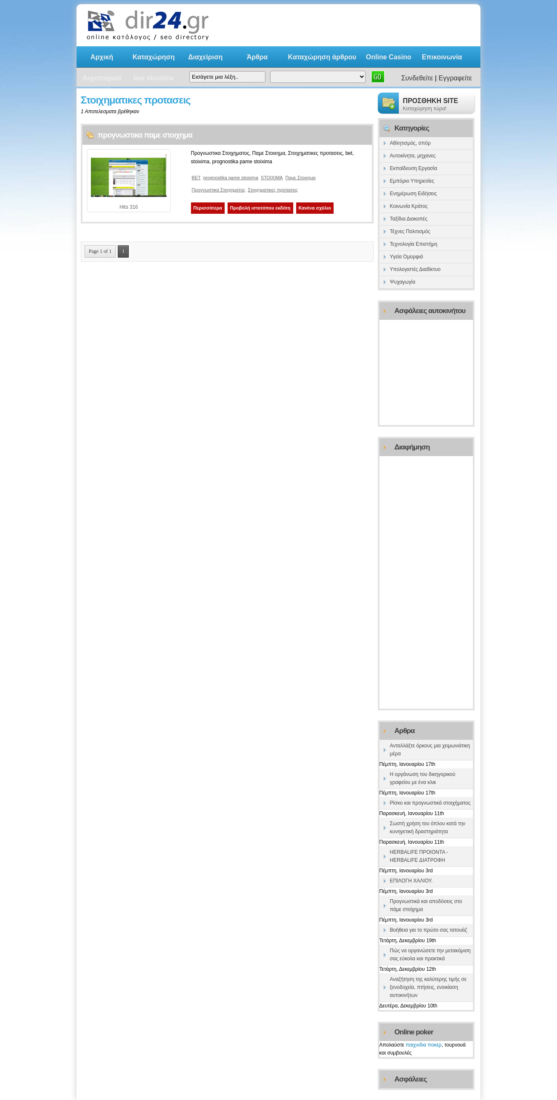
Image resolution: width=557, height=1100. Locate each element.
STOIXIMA (272, 177)
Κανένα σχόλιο (315, 207)
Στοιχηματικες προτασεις (273, 189)
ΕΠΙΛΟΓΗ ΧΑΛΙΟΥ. (411, 881)
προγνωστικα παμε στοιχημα (145, 135)
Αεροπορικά (102, 78)
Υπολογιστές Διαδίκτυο (415, 269)
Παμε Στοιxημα (300, 177)
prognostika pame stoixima (230, 177)
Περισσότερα (208, 207)
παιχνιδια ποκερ (423, 1045)
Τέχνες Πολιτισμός (410, 231)
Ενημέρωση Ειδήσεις (413, 194)
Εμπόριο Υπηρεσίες (412, 181)
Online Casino (388, 57)
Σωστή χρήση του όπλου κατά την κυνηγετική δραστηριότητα (428, 827)
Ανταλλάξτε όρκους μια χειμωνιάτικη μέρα (430, 750)
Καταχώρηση (154, 57)
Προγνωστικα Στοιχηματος (219, 189)
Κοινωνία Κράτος (409, 206)
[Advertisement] (368, 25)
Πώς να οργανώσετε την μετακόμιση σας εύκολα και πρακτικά (430, 955)
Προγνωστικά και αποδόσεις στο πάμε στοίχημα (426, 905)
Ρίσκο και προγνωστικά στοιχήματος (430, 803)
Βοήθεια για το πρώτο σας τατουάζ (428, 930)
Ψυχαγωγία (402, 282)
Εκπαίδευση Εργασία (414, 168)
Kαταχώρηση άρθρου (322, 57)
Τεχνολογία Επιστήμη (414, 244)
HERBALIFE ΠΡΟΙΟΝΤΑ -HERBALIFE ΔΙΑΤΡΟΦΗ (419, 856)
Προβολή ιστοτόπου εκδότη (260, 207)
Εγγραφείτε (455, 78)
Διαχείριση (205, 57)
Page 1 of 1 (100, 251)
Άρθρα (257, 57)
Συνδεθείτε (417, 78)
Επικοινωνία (442, 57)
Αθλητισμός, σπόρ (410, 143)
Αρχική (101, 57)
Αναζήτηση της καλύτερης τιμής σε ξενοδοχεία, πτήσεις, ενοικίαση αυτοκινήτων (428, 987)
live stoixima (153, 78)
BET (196, 177)
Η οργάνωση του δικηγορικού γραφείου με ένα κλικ (423, 778)
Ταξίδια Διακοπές (408, 219)
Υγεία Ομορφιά (406, 257)
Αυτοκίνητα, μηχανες (413, 156)
